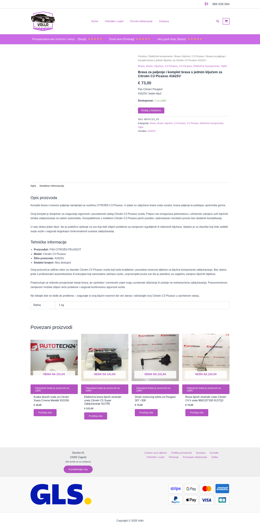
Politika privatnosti (171, 452)
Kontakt (201, 452)
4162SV (152, 133)
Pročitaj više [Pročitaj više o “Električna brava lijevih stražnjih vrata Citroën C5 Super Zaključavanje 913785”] (96, 419)
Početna (142, 56)
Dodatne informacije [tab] (52, 187)
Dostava (190, 452)
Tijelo (141, 68)
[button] (217, 21)
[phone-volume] (206, 3)
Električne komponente (161, 56)
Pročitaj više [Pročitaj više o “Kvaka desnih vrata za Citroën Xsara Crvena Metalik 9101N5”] (46, 415)
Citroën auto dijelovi (146, 452)
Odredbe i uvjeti (218, 452)
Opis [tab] (33, 187)
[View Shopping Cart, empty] (226, 21)
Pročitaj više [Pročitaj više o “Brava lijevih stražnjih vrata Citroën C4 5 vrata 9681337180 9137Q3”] (197, 415)
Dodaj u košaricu (151, 113)
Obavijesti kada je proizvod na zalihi (53, 391)
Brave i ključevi (184, 56)
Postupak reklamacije (184, 457)
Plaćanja (164, 457)
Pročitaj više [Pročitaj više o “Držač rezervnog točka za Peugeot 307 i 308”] (147, 415)
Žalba (202, 457)
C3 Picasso (200, 56)
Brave (141, 66)
